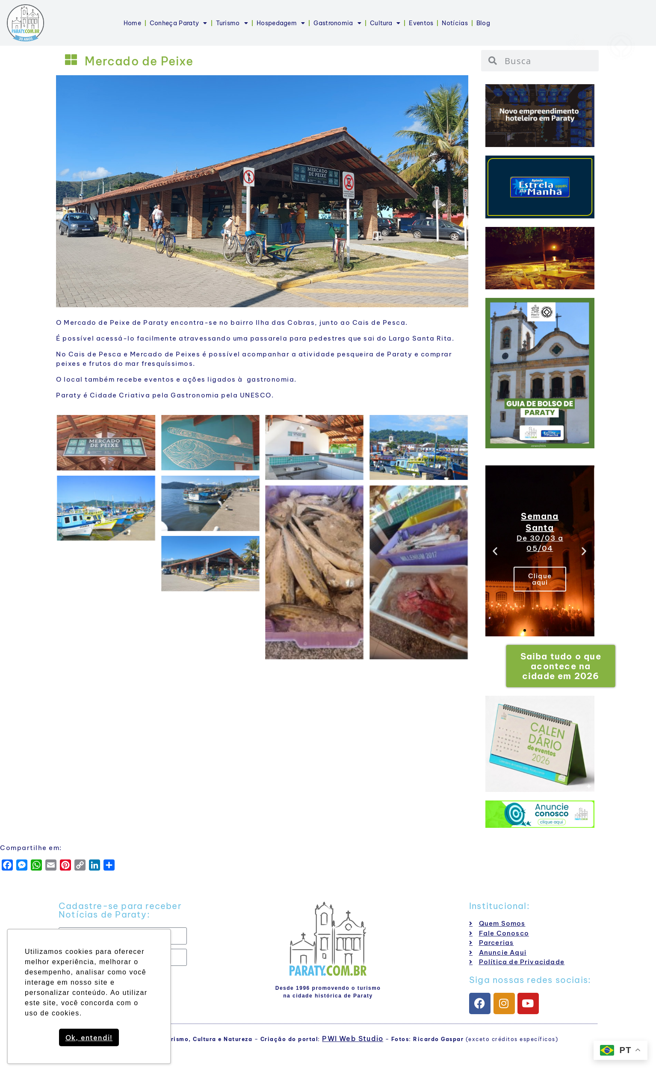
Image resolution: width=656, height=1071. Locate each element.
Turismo (232, 23)
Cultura (385, 23)
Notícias (454, 23)
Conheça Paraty (178, 23)
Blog (483, 23)
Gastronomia (337, 23)
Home (132, 23)
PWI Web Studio (352, 1038)
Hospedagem (281, 23)
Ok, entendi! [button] (88, 1037)
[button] (495, 551)
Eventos (421, 23)
